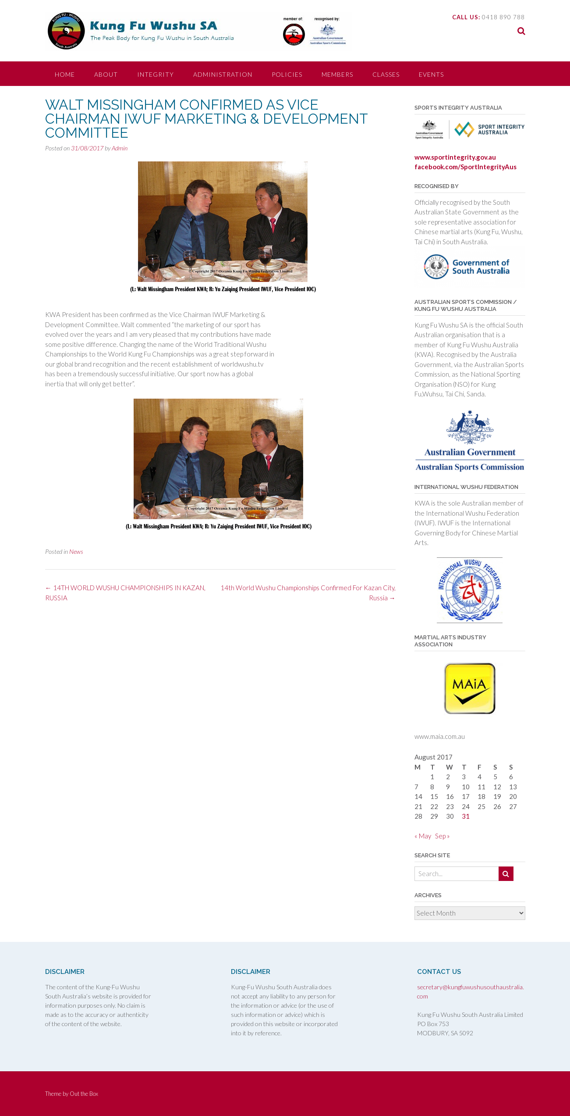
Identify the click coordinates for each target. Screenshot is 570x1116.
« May (422, 836)
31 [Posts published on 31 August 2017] (466, 816)
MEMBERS (337, 74)
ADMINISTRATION (222, 74)
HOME (65, 74)
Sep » (442, 836)
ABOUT (106, 74)
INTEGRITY (155, 74)
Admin (119, 148)
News (76, 551)
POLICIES (287, 74)
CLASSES (386, 74)
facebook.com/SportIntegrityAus (465, 167)
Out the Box (84, 1093)
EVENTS (431, 74)
